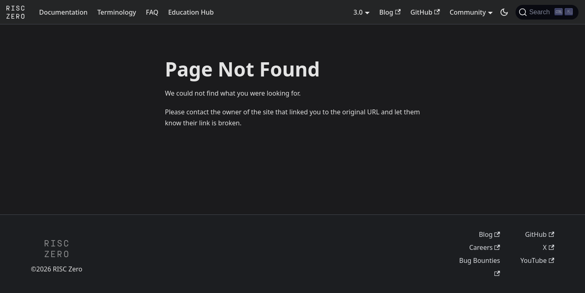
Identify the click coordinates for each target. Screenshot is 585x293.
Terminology (116, 12)
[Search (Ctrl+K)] (547, 12)
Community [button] (468, 12)
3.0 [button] (358, 12)
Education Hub (191, 12)
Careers (484, 247)
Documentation (63, 12)
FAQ (152, 12)
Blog (390, 12)
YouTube (537, 260)
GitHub (425, 12)
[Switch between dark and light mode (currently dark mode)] (504, 12)
